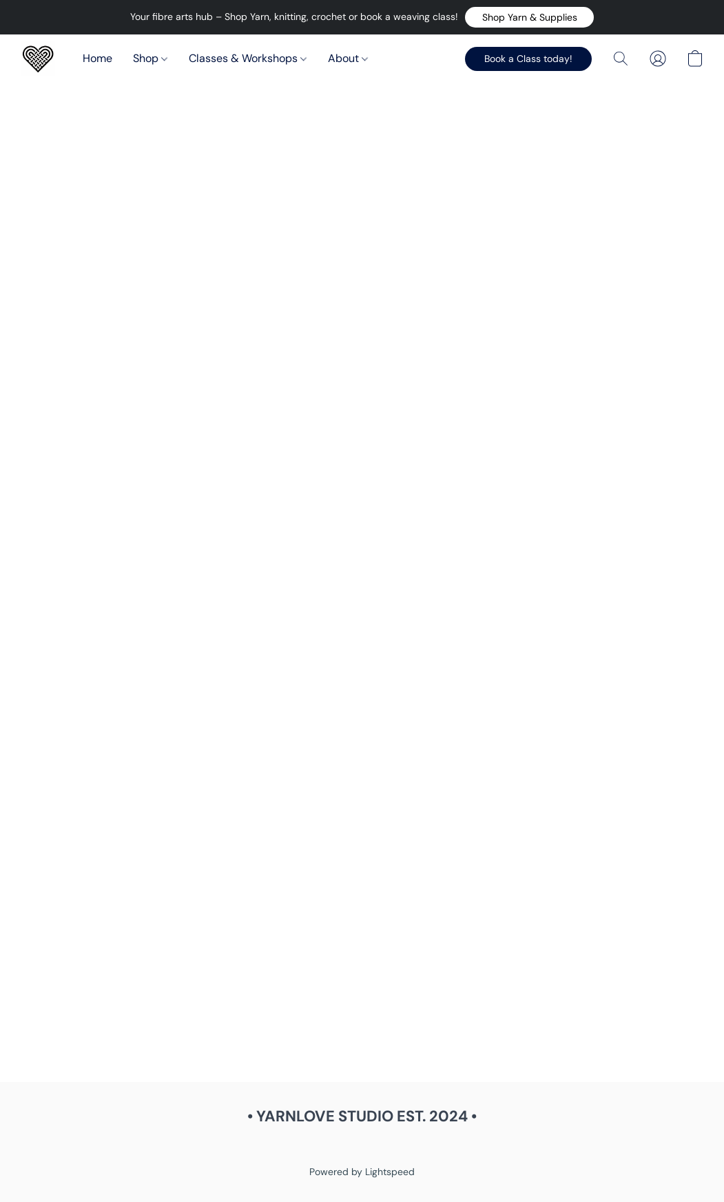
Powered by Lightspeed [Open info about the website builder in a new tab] (362, 1171)
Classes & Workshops (248, 58)
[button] (529, 17)
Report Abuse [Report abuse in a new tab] (362, 1147)
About (348, 58)
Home (97, 58)
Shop (150, 58)
